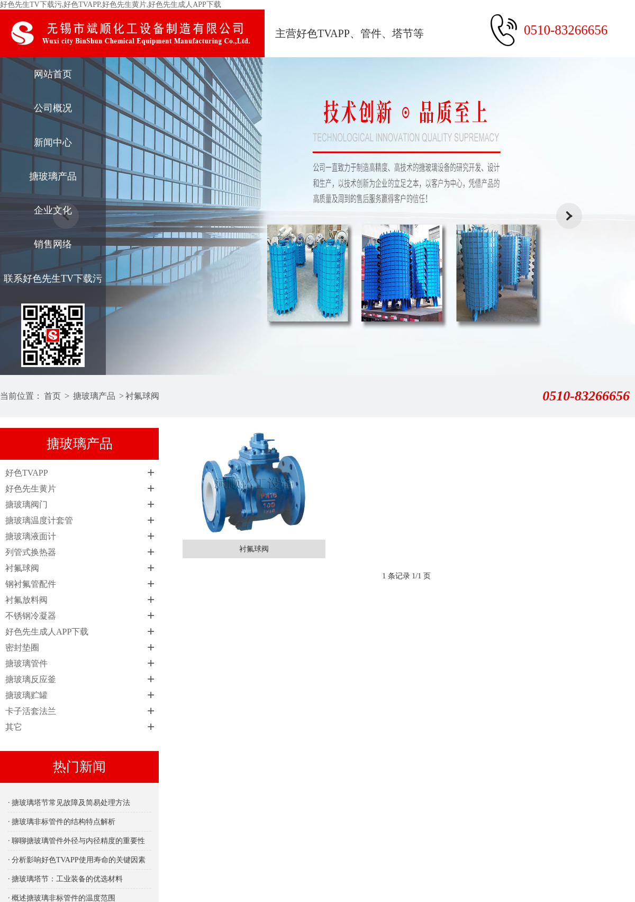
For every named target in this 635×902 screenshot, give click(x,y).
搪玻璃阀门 (26, 504)
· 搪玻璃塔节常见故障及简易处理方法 (69, 803)
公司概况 (53, 108)
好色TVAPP (26, 472)
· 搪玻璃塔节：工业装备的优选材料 (65, 879)
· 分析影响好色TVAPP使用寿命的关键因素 (77, 860)
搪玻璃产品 (53, 176)
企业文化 (53, 210)
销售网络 (53, 244)
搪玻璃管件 (26, 663)
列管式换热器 (30, 552)
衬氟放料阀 (26, 599)
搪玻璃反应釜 (30, 679)
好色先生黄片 (30, 488)
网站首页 (53, 74)
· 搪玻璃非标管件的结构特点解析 (61, 822)
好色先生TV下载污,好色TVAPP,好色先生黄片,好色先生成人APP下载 (110, 4)
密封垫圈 (22, 647)
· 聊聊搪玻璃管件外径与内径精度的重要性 (76, 841)
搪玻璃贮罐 (26, 695)
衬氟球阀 (142, 395)
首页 (52, 395)
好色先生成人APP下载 (46, 631)
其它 (13, 726)
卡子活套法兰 (30, 711)
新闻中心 (53, 142)
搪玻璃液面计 (30, 536)
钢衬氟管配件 (30, 583)
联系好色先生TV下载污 (53, 278)
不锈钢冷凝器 (30, 615)
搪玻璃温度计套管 (39, 520)
